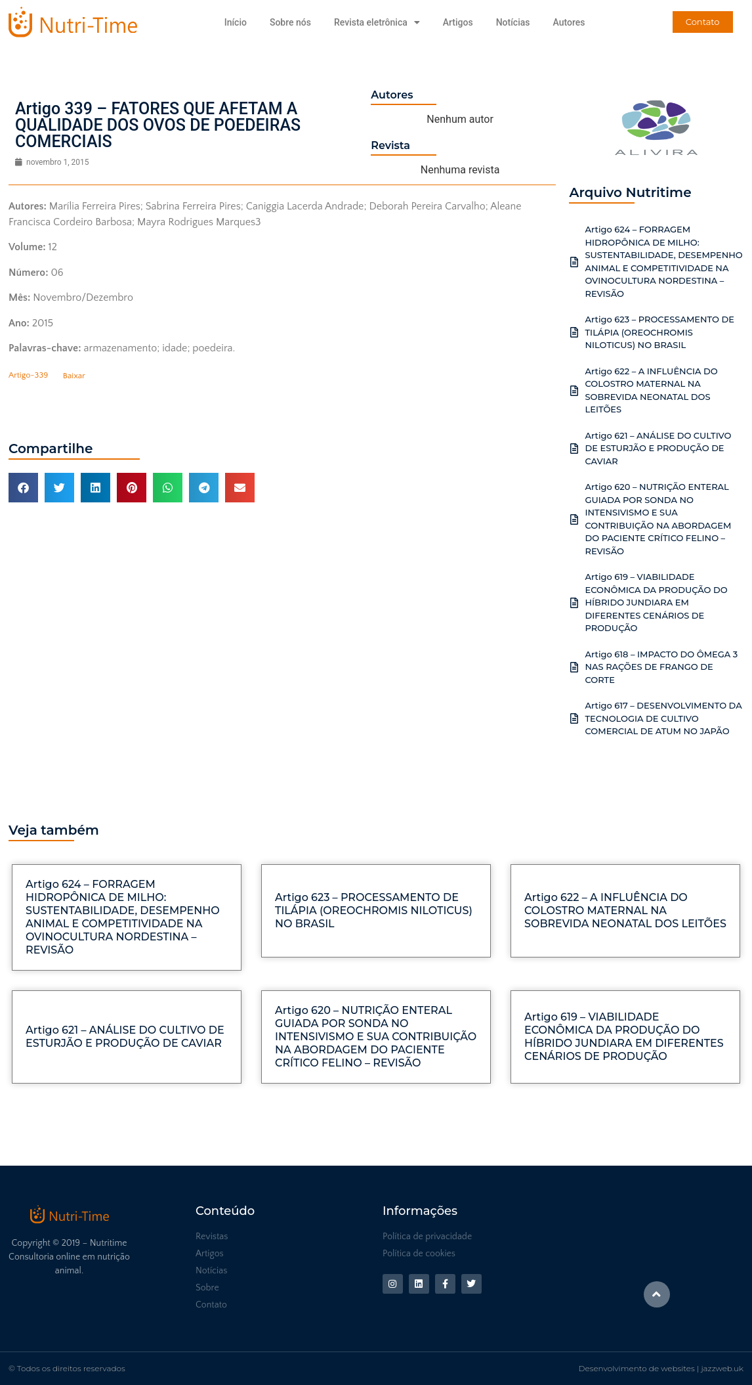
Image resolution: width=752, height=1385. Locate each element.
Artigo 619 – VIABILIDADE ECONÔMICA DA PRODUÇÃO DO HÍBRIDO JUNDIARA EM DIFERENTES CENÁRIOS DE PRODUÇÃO (656, 602)
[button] (23, 487)
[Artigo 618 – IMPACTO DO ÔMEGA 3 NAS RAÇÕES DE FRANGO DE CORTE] (574, 667)
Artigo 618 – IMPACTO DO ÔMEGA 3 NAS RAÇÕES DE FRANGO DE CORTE (661, 667)
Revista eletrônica (377, 22)
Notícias (513, 22)
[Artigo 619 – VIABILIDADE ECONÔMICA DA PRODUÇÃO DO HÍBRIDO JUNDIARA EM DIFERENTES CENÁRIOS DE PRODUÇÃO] (574, 603)
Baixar (74, 375)
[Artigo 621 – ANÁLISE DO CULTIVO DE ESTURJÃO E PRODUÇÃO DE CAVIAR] (574, 448)
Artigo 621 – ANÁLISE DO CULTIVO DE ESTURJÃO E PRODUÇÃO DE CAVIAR (658, 448)
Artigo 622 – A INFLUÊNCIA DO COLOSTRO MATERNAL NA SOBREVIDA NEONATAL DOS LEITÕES (625, 910)
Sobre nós (290, 22)
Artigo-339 (28, 375)
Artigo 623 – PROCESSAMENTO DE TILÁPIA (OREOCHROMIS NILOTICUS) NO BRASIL (659, 332)
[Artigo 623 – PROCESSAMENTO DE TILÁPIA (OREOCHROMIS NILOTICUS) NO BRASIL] (574, 332)
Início (235, 22)
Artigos (458, 22)
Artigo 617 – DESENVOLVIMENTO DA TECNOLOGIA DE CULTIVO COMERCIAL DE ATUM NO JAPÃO (663, 718)
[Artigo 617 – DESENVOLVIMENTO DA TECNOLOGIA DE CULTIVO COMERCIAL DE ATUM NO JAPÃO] (574, 718)
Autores (569, 22)
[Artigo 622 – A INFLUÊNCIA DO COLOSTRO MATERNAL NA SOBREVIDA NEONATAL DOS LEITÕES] (574, 390)
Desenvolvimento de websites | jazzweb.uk (661, 1368)
